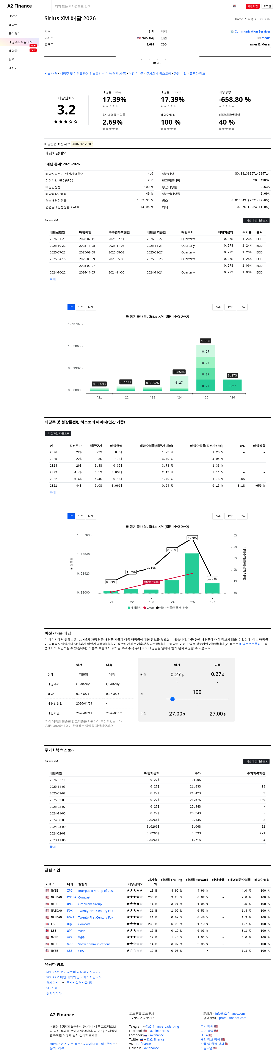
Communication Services (253, 31)
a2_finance (143, 1044)
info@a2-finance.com (230, 1013)
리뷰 (61, 1048)
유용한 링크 (197, 73)
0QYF (70, 924)
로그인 (267, 6)
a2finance (157, 1035)
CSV (242, 307)
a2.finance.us (159, 1031)
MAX (91, 307)
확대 (53, 279)
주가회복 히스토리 (158, 73)
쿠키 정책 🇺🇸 (209, 1026)
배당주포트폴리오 (251, 644)
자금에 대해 (91, 1044)
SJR (69, 944)
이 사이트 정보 (70, 1044)
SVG (218, 307)
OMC (69, 904)
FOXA (70, 917)
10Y (80, 307)
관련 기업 (180, 73)
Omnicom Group (90, 904)
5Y (71, 307)
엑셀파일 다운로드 (256, 220)
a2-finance (151, 1048)
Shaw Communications (94, 944)
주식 (250, 19)
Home (239, 19)
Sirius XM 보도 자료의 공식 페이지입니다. (75, 972)
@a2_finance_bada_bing (162, 1026)
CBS (69, 951)
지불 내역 (50, 73)
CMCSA (71, 897)
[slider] (172, 699)
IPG (69, 890)
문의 (53, 1048)
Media (266, 38)
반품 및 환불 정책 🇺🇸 (215, 1044)
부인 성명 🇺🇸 (209, 1031)
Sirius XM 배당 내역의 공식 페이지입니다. (75, 977)
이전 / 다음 (136, 73)
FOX (69, 911)
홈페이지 (53, 982)
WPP (69, 931)
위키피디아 (54, 993)
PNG (230, 307)
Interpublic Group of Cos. (96, 891)
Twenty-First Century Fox (95, 911)
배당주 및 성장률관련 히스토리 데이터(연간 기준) (93, 73)
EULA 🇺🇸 (206, 1035)
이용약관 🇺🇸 (209, 1048)
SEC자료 (52, 988)
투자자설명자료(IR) (80, 982)
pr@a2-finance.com (232, 1018)
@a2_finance (155, 1039)
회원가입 (253, 6)
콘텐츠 (110, 1044)
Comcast (84, 897)
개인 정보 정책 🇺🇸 (213, 1039)
